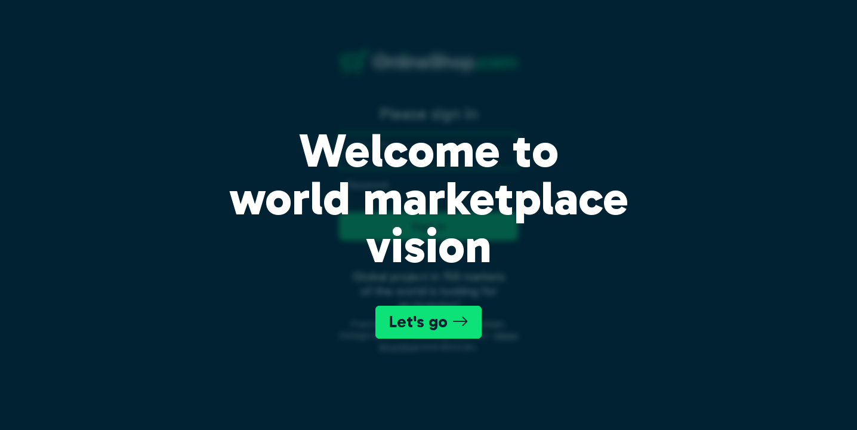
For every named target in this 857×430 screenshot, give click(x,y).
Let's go (428, 321)
